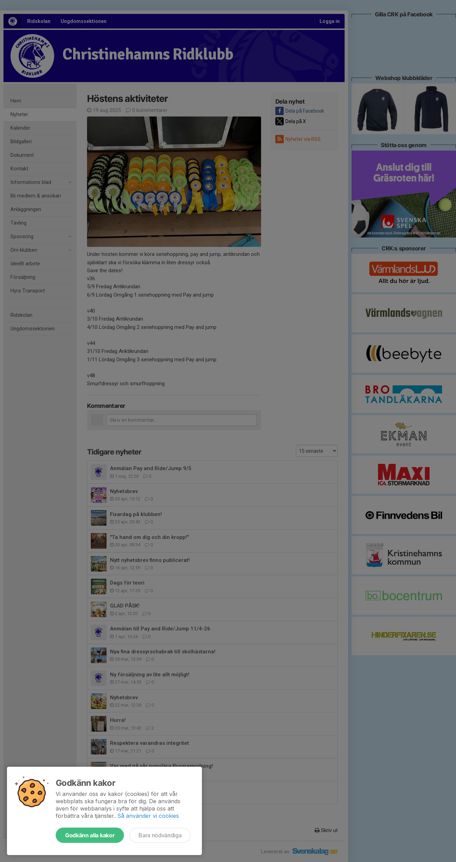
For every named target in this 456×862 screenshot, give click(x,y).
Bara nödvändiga (160, 835)
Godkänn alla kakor (90, 835)
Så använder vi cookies (148, 815)
